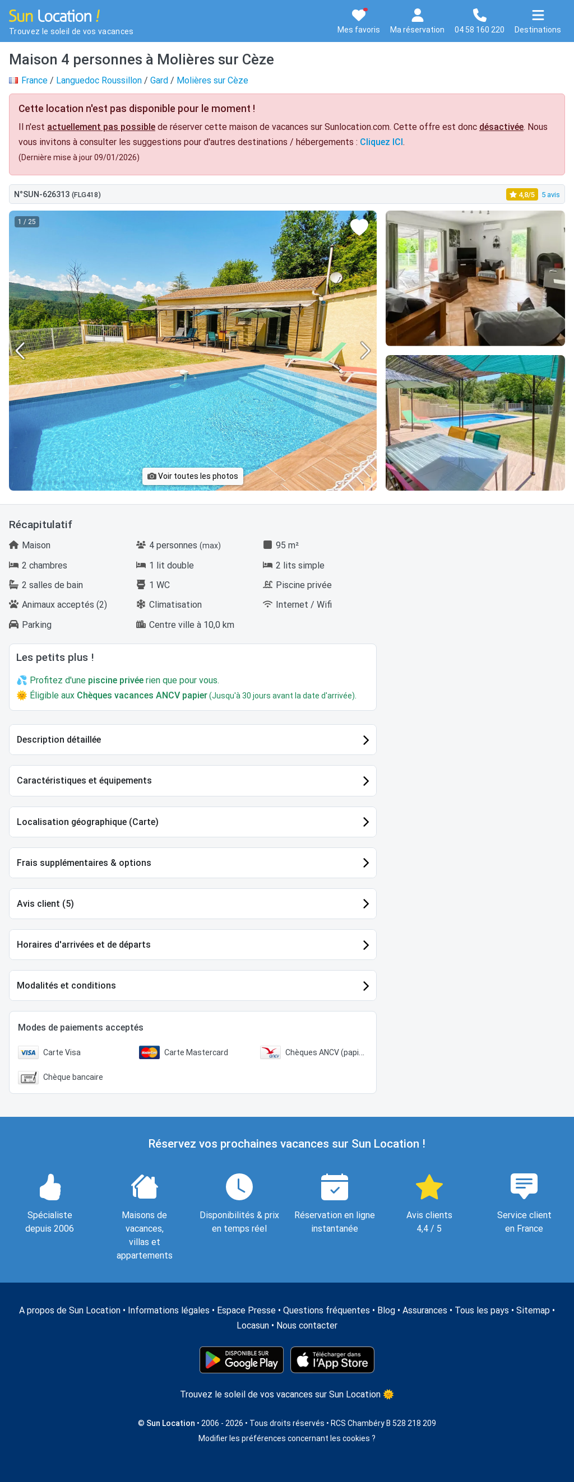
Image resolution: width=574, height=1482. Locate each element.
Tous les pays (482, 1310)
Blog (386, 1310)
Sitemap (533, 1310)
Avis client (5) (45, 903)
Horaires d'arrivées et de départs (84, 944)
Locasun (253, 1325)
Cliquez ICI (381, 142)
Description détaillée (59, 739)
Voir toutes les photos (192, 476)
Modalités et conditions (66, 985)
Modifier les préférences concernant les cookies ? (287, 1438)
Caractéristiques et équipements (84, 780)
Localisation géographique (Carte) (88, 822)
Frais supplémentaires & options (84, 862)
